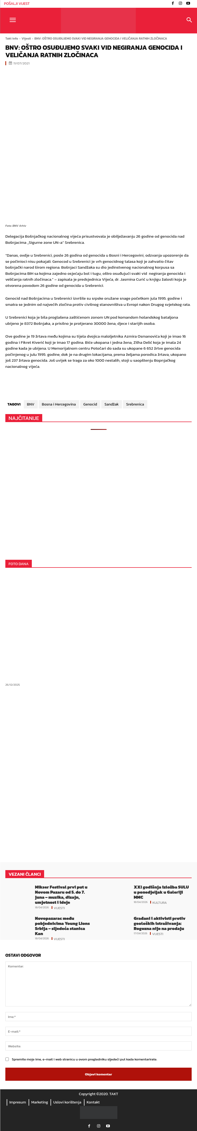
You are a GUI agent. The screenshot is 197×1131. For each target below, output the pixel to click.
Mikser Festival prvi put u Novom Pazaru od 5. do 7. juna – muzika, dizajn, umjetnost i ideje (61, 895)
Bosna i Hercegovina (59, 404)
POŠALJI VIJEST (17, 3)
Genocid (90, 404)
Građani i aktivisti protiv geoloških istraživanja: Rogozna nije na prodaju (160, 923)
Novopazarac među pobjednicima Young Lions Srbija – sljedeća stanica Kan (62, 926)
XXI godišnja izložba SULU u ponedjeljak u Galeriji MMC (161, 892)
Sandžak (112, 404)
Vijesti (26, 38)
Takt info (11, 38)
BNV (30, 404)
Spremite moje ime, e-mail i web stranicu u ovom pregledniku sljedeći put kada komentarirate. (84, 1059)
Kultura (159, 902)
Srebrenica (135, 404)
